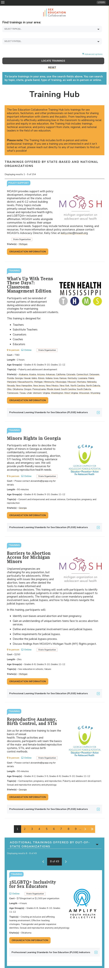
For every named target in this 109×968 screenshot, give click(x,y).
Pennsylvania (39, 382)
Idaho (34, 371)
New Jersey (39, 378)
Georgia (19, 371)
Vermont (37, 385)
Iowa (55, 371)
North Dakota (93, 378)
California (60, 367)
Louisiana (82, 371)
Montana (81, 374)
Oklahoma (18, 382)
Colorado (70, 367)
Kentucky (72, 371)
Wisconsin (84, 385)
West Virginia (71, 385)
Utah (29, 385)
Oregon (27, 382)
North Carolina (77, 378)
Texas (22, 385)
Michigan (23, 236)
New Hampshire (24, 378)
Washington (57, 385)
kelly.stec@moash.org (75, 226)
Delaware (94, 367)
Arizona (41, 367)
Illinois (41, 371)
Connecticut (82, 367)
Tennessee (12, 385)
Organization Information (27, 244)
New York (64, 378)
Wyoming (95, 385)
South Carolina (68, 382)
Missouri (71, 374)
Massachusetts (25, 374)
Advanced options (93, 46)
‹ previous (43, 854)
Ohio (9, 382)
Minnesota (49, 374)
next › (84, 822)
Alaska (32, 367)
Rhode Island (53, 382)
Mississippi (60, 374)
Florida (10, 371)
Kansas (63, 371)
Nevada (11, 378)
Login (101, 2)
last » (91, 822)
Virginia (46, 385)
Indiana (49, 371)
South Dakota (84, 382)
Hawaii (27, 371)
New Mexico (52, 378)
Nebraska (91, 374)
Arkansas (50, 367)
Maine (91, 371)
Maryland (11, 374)
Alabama (23, 367)
